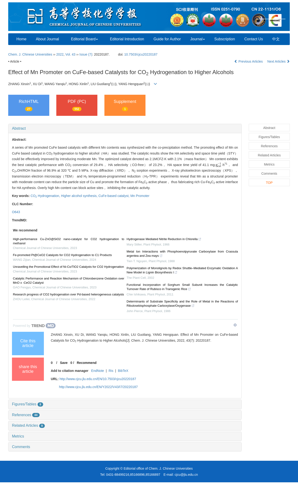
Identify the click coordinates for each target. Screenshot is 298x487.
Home (21, 39)
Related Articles (28, 425)
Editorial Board (84, 39)
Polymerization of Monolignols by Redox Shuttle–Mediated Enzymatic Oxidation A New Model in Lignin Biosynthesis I (182, 270)
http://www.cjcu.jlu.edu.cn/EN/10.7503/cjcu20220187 (98, 379)
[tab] (124, 128)
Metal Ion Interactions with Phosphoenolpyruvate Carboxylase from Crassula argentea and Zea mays (182, 254)
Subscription (224, 39)
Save (64, 363)
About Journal (47, 39)
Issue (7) (86, 54)
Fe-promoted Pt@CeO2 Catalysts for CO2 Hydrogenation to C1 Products (62, 255)
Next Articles (278, 61)
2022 (60, 54)
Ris (111, 371)
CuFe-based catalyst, (114, 196)
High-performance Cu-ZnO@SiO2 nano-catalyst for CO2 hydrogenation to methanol (68, 241)
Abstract (19, 128)
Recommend (86, 363)
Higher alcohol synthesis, (80, 196)
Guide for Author (167, 39)
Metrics (18, 436)
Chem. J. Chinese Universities (30, 54)
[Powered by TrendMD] (34, 325)
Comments (21, 447)
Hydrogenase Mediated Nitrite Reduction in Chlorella (164, 239)
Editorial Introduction (127, 39)
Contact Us (253, 39)
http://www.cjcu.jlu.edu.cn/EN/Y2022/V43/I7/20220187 (98, 387)
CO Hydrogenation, (46, 196)
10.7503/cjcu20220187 (140, 54)
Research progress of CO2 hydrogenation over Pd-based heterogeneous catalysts (68, 294)
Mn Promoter (139, 196)
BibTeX (123, 371)
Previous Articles (249, 61)
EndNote (97, 371)
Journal (197, 39)
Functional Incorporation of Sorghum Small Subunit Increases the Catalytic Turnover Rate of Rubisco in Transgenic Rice (182, 287)
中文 (276, 39)
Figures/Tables (27, 404)
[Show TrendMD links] (235, 325)
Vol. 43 (70, 54)
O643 (16, 212)
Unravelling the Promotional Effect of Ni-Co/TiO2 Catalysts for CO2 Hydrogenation (68, 266)
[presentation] (219, 165)
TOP (269, 183)
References (26, 415)
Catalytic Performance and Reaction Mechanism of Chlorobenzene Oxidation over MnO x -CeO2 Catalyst (68, 280)
